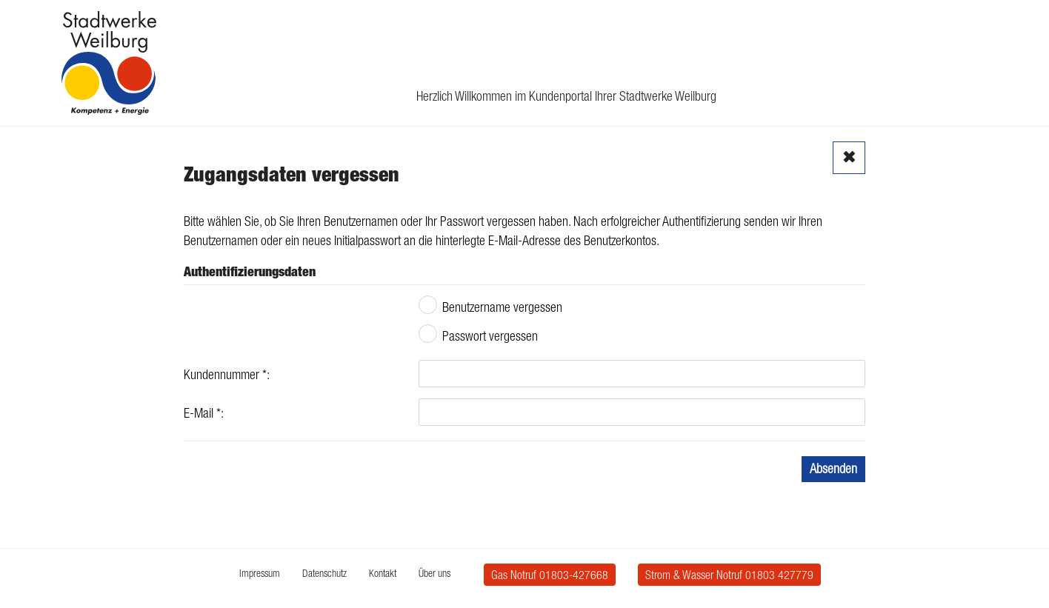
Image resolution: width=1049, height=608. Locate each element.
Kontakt (382, 573)
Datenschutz (324, 573)
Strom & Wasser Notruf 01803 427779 (729, 574)
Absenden (833, 468)
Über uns (434, 573)
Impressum (259, 573)
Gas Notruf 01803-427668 (549, 574)
